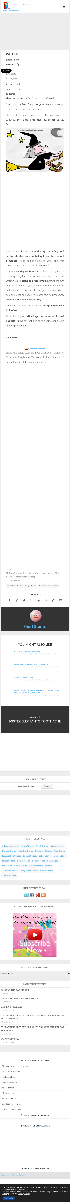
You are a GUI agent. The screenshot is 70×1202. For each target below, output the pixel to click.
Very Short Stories (29, 870)
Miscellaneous (8, 1088)
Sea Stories (7, 865)
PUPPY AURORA (10, 1039)
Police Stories (38, 861)
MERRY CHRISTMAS (11, 1006)
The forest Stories (10, 870)
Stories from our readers (48, 586)
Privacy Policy (24, 1194)
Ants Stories (28, 846)
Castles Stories (57, 846)
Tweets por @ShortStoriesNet (15, 1175)
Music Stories (8, 861)
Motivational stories (44, 573)
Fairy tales (28, 573)
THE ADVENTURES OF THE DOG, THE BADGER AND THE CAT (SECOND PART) (32, 1017)
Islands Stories (30, 856)
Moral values (8, 1093)
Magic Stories (30, 586)
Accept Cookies (8, 1198)
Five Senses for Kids (11, 1082)
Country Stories (25, 851)
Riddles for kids (9, 1098)
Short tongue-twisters (11, 1109)
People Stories (23, 861)
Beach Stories (42, 846)
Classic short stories (11, 1071)
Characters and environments (15, 1066)
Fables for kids (8, 1077)
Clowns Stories (9, 851)
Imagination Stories (11, 856)
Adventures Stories (15, 586)
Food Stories (59, 851)
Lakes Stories (45, 856)
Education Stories (43, 851)
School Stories (53, 861)
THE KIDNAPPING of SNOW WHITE (19, 998)
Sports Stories (20, 865)
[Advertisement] (35, 31)
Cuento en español (36, 348)
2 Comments (14, 580)
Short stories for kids (11, 1104)
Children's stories (14, 573)
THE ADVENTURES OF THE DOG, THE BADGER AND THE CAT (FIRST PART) (32, 1029)
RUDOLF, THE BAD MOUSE (15, 990)
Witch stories (27, 577)
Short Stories (35, 626)
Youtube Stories (9, 875)
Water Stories (46, 870)
